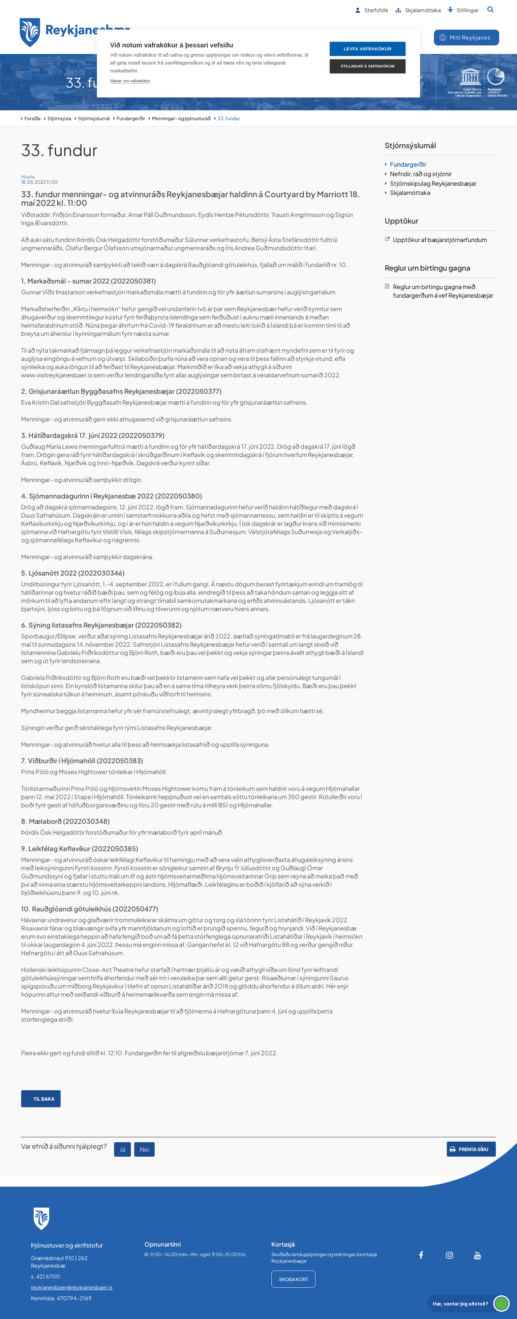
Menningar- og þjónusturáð (181, 118)
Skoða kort (293, 1279)
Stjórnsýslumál (94, 118)
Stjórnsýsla (59, 118)
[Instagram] (449, 1255)
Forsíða (32, 118)
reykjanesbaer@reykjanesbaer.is (71, 1287)
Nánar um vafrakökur (130, 80)
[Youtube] (478, 1255)
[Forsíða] (74, 33)
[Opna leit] (490, 9)
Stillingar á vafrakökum (367, 66)
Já (122, 1149)
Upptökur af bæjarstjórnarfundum (440, 239)
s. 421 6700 (45, 1276)
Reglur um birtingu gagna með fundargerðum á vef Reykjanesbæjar (443, 291)
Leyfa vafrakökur (368, 48)
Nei (144, 1149)
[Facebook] (421, 1255)
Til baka (44, 1099)
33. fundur (229, 118)
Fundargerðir (131, 118)
